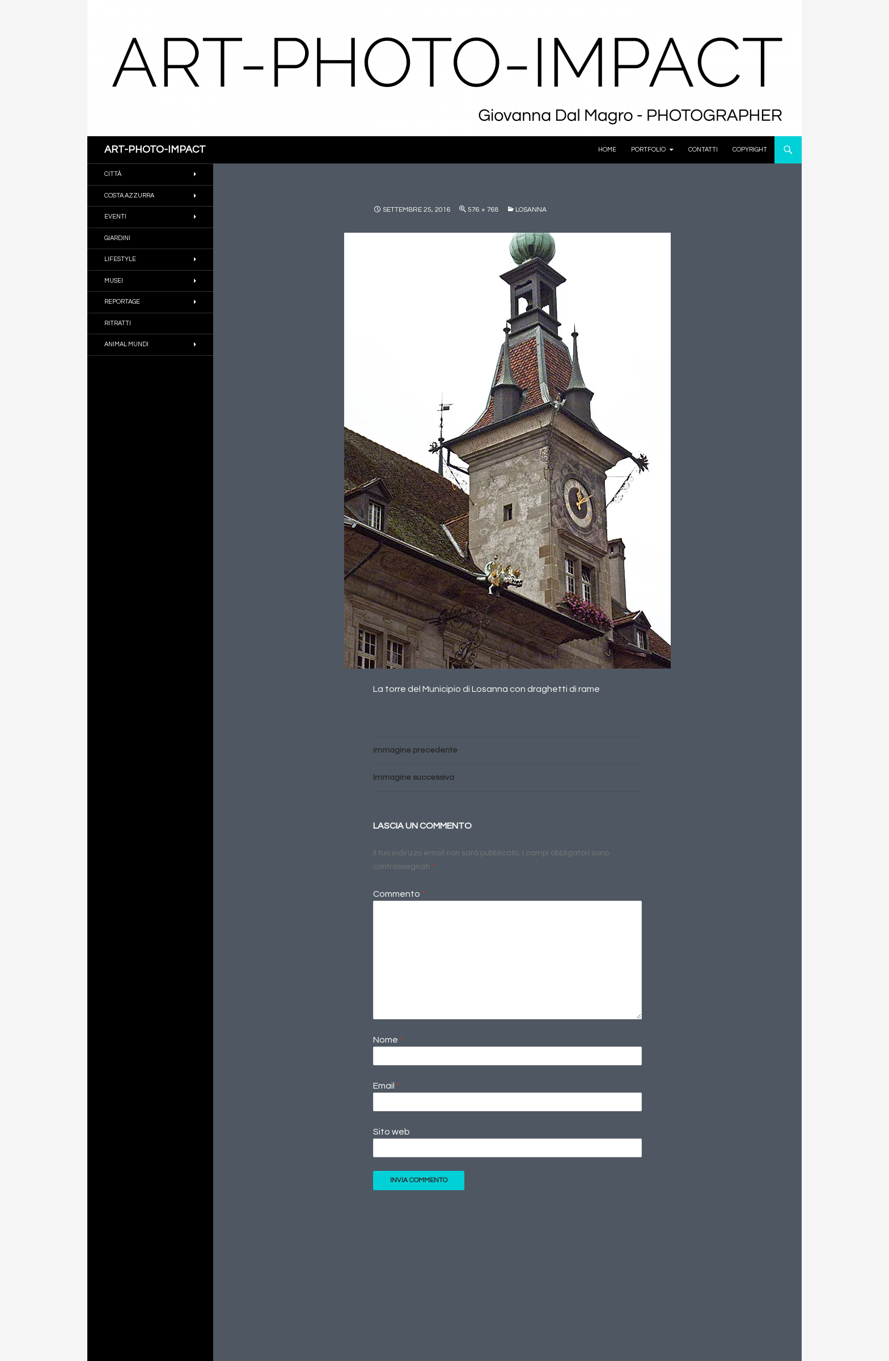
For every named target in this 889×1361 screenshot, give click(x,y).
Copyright (750, 149)
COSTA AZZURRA (129, 195)
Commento (399, 893)
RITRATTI (117, 323)
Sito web (391, 1131)
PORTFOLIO (648, 149)
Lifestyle (120, 259)
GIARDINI (117, 238)
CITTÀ (112, 174)
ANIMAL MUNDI (126, 344)
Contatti (703, 149)
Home (607, 149)
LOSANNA (531, 209)
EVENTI (115, 216)
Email (386, 1085)
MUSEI (113, 281)
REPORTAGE (122, 302)
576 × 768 (483, 209)
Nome (388, 1039)
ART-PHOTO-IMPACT (155, 149)
